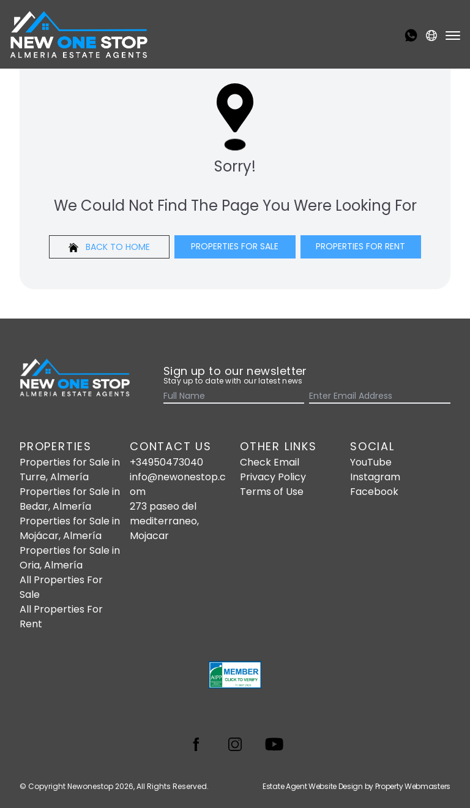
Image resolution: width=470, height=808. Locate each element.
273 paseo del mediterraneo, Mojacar (164, 521)
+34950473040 (166, 462)
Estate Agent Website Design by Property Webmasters (356, 786)
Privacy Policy (273, 477)
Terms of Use (272, 492)
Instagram (375, 477)
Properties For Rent (360, 246)
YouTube (371, 462)
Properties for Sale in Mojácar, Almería (70, 528)
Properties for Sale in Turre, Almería (70, 469)
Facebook (374, 492)
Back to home (109, 247)
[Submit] (443, 397)
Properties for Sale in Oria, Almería (70, 557)
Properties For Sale (234, 246)
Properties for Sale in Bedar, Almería (70, 499)
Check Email (269, 462)
